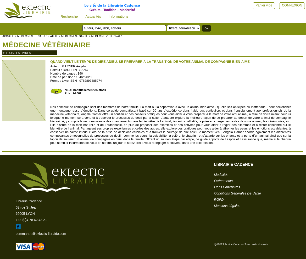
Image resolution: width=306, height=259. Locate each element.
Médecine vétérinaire (46, 45)
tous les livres (18, 53)
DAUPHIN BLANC (75, 70)
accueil (8, 36)
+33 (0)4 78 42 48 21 (31, 220)
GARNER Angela (74, 66)
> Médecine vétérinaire (106, 36)
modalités (221, 175)
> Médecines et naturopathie (36, 36)
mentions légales (227, 206)
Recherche (69, 16)
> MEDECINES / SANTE (73, 36)
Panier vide (264, 5)
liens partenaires (227, 187)
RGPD (219, 199)
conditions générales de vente (237, 193)
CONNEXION (292, 5)
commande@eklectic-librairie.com (41, 234)
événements (223, 181)
